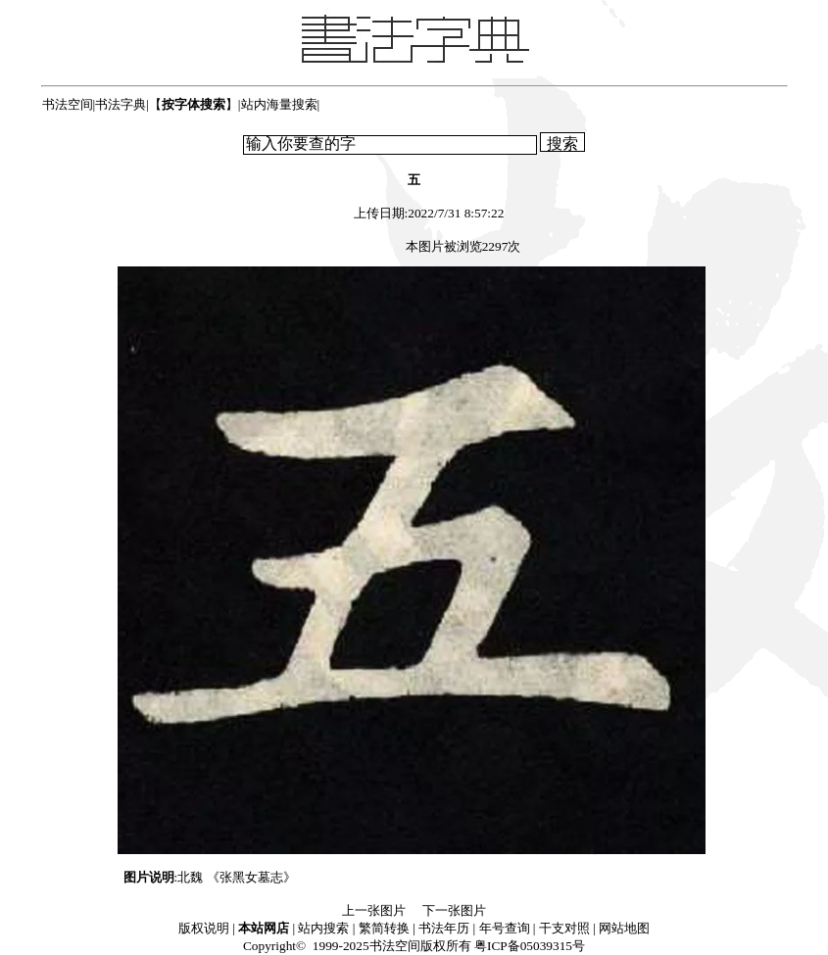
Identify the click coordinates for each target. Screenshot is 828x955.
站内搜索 (323, 928)
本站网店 (263, 928)
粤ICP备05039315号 (529, 945)
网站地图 (624, 928)
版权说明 (203, 928)
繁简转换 (384, 928)
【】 (193, 104)
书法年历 (443, 928)
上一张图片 (374, 910)
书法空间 (67, 104)
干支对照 (564, 928)
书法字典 (120, 104)
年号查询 (504, 928)
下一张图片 (454, 910)
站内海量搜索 (279, 104)
